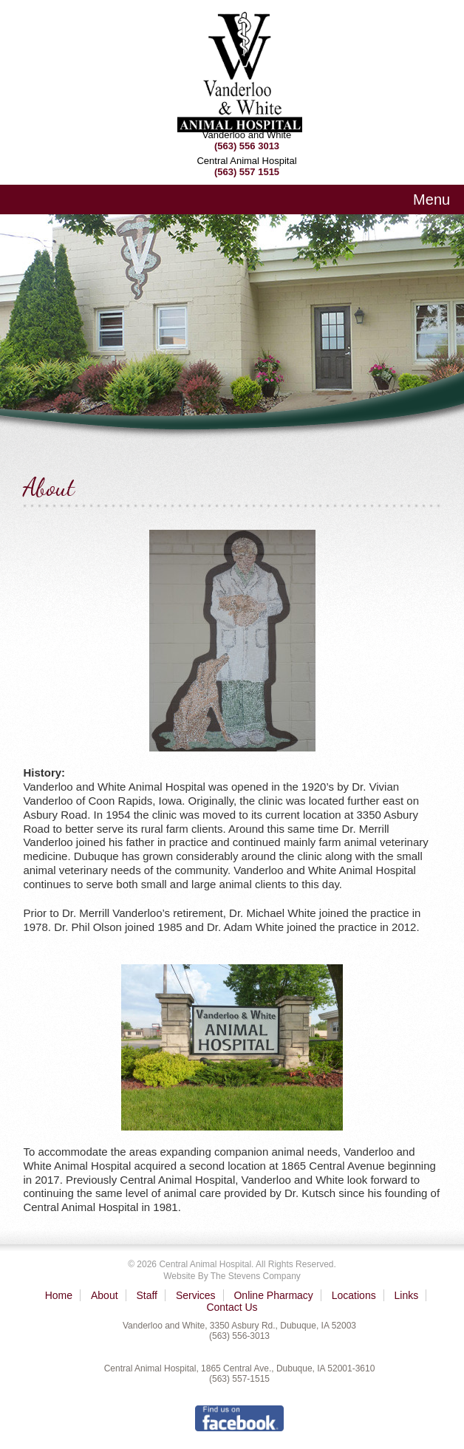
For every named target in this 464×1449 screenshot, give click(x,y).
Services (196, 1295)
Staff (146, 1295)
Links (407, 1295)
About (104, 1295)
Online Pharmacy (273, 1295)
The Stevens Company (256, 1276)
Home (58, 1295)
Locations (354, 1295)
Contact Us (231, 1307)
